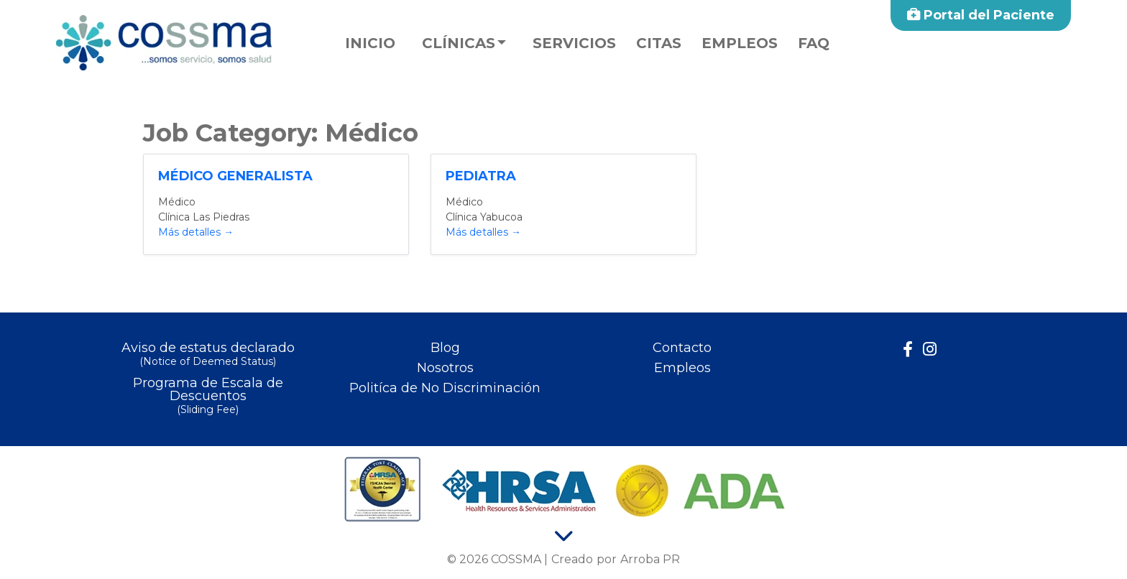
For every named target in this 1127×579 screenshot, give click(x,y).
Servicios (574, 43)
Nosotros (445, 367)
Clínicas (458, 43)
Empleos (740, 43)
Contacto (682, 347)
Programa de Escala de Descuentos (207, 396)
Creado (572, 559)
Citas (658, 43)
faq (813, 43)
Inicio (370, 43)
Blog (445, 347)
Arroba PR (650, 559)
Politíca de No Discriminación (444, 387)
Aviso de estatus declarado (207, 355)
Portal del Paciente (980, 15)
